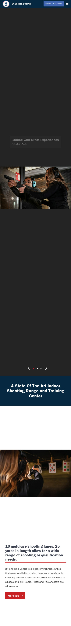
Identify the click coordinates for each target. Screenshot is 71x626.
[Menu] (68, 3)
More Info (13, 587)
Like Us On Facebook (53, 3)
